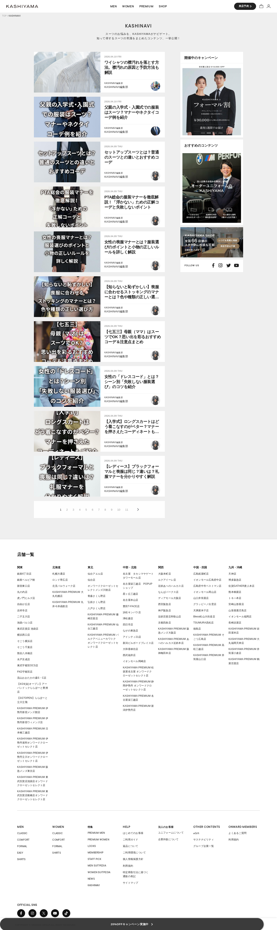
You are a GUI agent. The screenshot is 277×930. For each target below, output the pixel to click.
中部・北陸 (129, 567)
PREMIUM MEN (96, 833)
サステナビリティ (203, 839)
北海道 (56, 567)
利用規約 (128, 865)
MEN (20, 827)
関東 (20, 567)
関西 (161, 567)
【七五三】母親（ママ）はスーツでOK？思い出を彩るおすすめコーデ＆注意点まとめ (132, 337)
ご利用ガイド (130, 839)
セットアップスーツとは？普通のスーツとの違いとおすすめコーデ (131, 157)
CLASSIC (22, 833)
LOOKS (92, 846)
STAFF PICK (94, 859)
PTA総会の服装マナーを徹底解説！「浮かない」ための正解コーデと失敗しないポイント (131, 202)
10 (118, 509)
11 (126, 509)
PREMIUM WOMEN (98, 839)
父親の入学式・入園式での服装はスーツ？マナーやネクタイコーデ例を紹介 (131, 112)
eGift (196, 833)
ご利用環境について (134, 852)
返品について (130, 846)
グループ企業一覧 (203, 846)
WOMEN (58, 827)
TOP (4, 16)
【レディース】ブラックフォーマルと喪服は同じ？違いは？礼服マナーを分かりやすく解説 (131, 471)
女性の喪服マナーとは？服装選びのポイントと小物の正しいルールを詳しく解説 (131, 247)
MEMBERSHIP (95, 852)
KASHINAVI (94, 885)
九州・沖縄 (235, 567)
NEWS (91, 878)
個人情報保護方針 (133, 859)
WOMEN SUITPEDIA (99, 872)
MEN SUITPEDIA (97, 865)
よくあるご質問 (237, 833)
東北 (90, 567)
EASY (20, 852)
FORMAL (22, 846)
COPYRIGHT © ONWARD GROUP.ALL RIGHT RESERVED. (45, 925)
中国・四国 (200, 567)
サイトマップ (130, 882)
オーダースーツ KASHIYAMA (22, 6)
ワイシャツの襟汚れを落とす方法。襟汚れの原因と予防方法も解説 (131, 67)
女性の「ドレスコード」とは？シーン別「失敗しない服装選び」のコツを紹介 (131, 381)
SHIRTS (21, 859)
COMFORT (23, 839)
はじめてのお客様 (133, 833)
